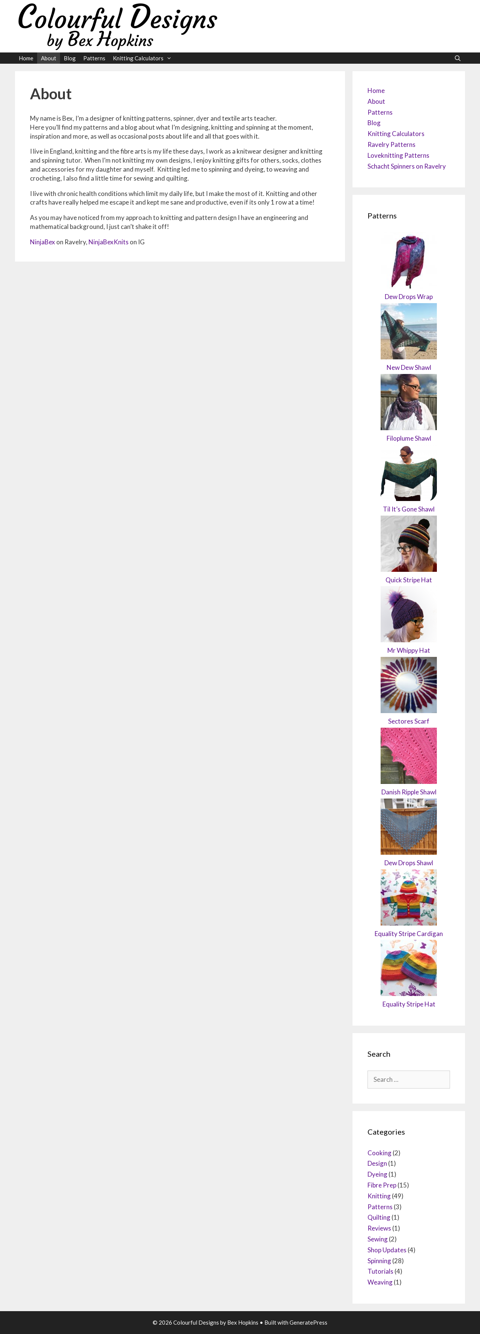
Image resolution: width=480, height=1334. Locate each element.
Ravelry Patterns (392, 144)
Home (26, 58)
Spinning (379, 1261)
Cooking (380, 1153)
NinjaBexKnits (108, 242)
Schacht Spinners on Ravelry (407, 166)
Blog (70, 58)
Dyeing (377, 1174)
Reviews (379, 1228)
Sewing (378, 1239)
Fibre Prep (382, 1185)
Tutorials (380, 1271)
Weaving (380, 1282)
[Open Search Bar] (457, 58)
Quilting (379, 1217)
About (48, 58)
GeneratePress (308, 1322)
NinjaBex (42, 242)
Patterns (94, 58)
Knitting (379, 1196)
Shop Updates (387, 1250)
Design (377, 1163)
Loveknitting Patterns (398, 155)
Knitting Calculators (146, 58)
